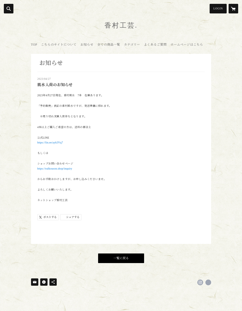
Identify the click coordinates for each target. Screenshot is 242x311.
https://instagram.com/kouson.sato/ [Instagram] (200, 282)
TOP (34, 44)
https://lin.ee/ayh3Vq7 (50, 142)
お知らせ (87, 44)
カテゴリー (132, 44)
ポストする (50, 217)
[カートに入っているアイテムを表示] (233, 8)
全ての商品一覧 (108, 44)
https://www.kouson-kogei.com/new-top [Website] (208, 282)
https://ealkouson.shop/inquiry (54, 168)
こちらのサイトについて (59, 44)
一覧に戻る (121, 258)
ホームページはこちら (187, 44)
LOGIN (218, 8)
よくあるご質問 (155, 44)
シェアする (73, 217)
